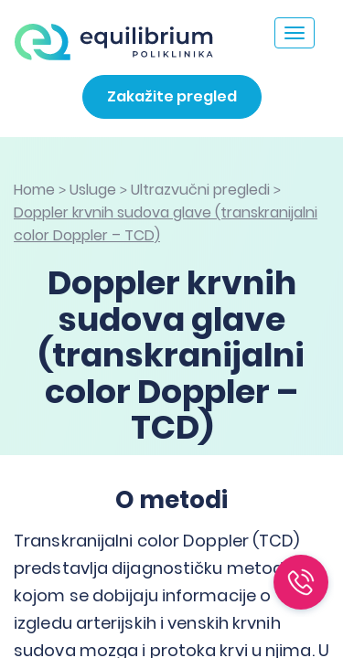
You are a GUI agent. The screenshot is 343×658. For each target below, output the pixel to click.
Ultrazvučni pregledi (200, 189)
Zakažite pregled (172, 96)
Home (34, 189)
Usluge (93, 189)
